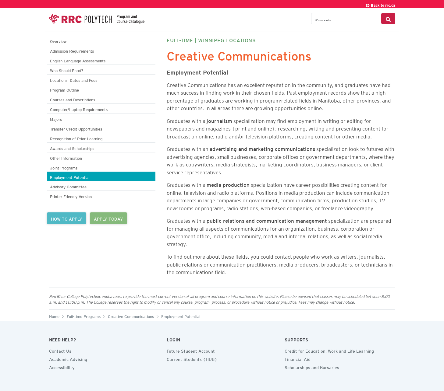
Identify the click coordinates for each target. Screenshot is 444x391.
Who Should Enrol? (66, 69)
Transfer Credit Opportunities (76, 128)
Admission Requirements (72, 50)
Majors (56, 118)
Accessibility (62, 366)
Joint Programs (63, 167)
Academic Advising (68, 358)
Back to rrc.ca (380, 4)
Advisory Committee (68, 186)
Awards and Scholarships (72, 147)
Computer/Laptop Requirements (79, 108)
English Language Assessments (77, 60)
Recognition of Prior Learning (76, 138)
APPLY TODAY (108, 218)
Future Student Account (191, 350)
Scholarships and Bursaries (312, 366)
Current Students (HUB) (192, 358)
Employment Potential (69, 176)
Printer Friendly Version (71, 195)
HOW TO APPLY (66, 218)
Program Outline (64, 89)
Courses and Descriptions (72, 99)
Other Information (66, 157)
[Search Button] (388, 18)
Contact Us (60, 350)
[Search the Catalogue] (346, 18)
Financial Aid (298, 358)
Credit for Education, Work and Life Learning (329, 350)
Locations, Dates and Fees (73, 79)
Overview (58, 40)
